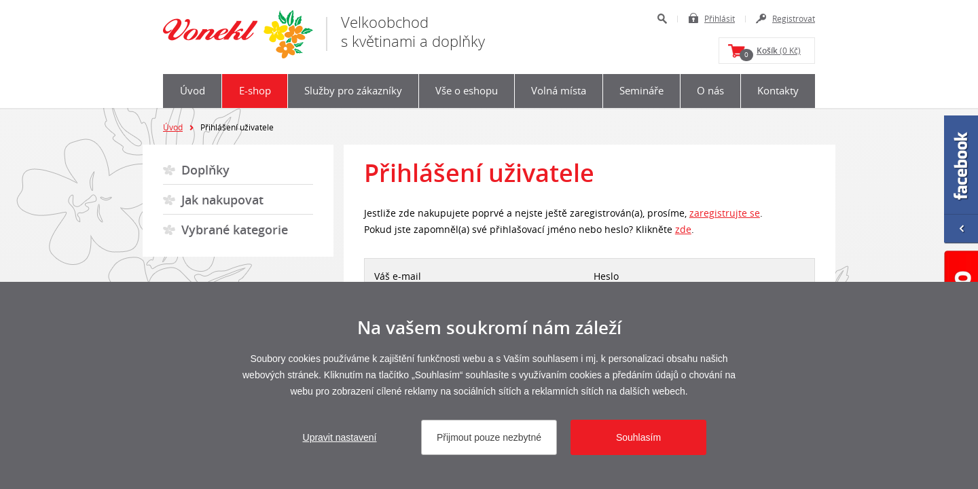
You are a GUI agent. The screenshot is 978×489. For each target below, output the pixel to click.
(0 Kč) (770, 53)
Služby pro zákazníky (353, 90)
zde (683, 229)
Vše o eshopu (466, 90)
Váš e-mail (397, 276)
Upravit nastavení (340, 437)
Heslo (606, 276)
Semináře (641, 90)
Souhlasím (638, 437)
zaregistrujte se (724, 212)
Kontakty (778, 90)
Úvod (192, 90)
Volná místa (558, 90)
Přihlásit (719, 18)
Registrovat (793, 18)
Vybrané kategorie (234, 229)
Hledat (662, 18)
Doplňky (205, 170)
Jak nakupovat (222, 200)
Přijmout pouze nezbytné (489, 437)
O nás (710, 90)
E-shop (255, 90)
